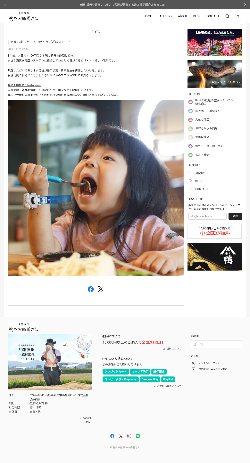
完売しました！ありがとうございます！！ (40, 42)
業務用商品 (202, 137)
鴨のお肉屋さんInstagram (24, 85)
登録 (235, 216)
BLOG (196, 16)
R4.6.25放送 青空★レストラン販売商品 (214, 102)
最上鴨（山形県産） (208, 110)
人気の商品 (202, 119)
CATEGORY (165, 16)
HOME (148, 16)
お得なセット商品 (206, 128)
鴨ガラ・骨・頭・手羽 (209, 146)
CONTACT (212, 16)
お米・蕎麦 (202, 154)
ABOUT (183, 16)
